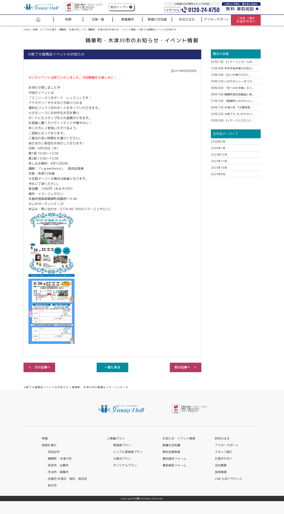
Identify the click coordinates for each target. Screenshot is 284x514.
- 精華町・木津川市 (59, 459)
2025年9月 (218, 174)
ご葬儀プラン (116, 438)
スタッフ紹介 (224, 452)
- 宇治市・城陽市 (57, 472)
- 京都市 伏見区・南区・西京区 (66, 479)
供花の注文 (222, 438)
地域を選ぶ (49, 445)
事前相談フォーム (174, 465)
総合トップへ (119, 7)
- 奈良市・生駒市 (57, 465)
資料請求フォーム (174, 459)
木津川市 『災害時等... (231, 107)
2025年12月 (219, 154)
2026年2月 (218, 141)
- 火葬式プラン (121, 459)
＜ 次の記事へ (39, 367)
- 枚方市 (51, 485)
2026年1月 (218, 148)
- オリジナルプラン (124, 465)
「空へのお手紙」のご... (232, 88)
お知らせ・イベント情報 (178, 438)
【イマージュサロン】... (232, 120)
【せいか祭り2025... (230, 75)
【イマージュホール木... (232, 62)
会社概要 (221, 465)
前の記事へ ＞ (186, 367)
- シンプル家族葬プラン (127, 452)
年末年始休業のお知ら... (232, 68)
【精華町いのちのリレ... (232, 101)
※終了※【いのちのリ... (232, 114)
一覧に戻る (112, 367)
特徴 (45, 438)
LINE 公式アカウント (228, 479)
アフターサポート (227, 445)
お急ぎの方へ (224, 459)
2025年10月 (219, 167)
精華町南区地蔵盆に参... (232, 94)
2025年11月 (219, 161)
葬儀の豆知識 (171, 445)
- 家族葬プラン (121, 445)
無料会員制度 (171, 452)
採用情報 (221, 472)
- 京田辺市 (53, 452)
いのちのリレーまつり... (232, 81)
